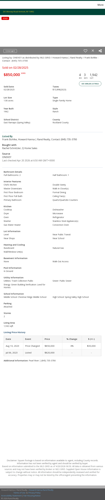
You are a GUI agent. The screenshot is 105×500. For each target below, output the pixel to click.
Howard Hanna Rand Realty (41, 490)
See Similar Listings (90, 84)
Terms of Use (19, 492)
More (101, 4)
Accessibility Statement (11, 495)
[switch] (85, 51)
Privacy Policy (34, 492)
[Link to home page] (3, 5)
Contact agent (10, 51)
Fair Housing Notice (32, 495)
